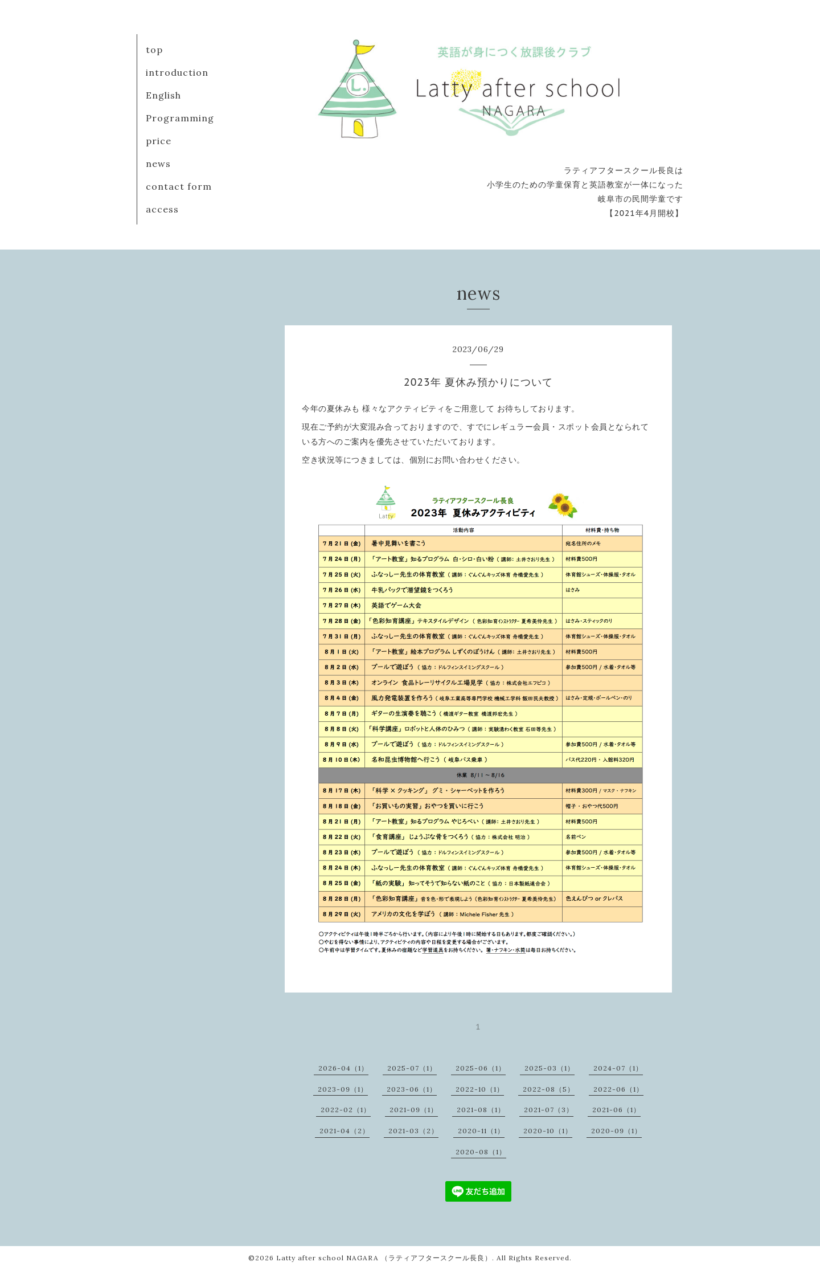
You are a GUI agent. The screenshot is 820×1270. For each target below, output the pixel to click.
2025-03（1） (549, 1068)
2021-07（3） (548, 1109)
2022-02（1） (346, 1109)
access (162, 209)
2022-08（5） (549, 1089)
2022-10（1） (480, 1089)
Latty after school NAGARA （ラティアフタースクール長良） (384, 1257)
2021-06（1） (616, 1109)
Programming (180, 118)
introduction (177, 72)
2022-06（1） (618, 1089)
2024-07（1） (618, 1068)
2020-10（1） (547, 1130)
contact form (179, 186)
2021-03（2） (413, 1130)
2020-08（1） (481, 1152)
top (154, 49)
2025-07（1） (412, 1068)
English (163, 95)
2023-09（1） (343, 1089)
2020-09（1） (616, 1130)
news (158, 163)
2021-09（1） (414, 1109)
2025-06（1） (481, 1068)
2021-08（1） (481, 1109)
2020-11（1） (481, 1130)
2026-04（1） (343, 1068)
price (158, 140)
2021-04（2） (344, 1130)
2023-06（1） (412, 1089)
